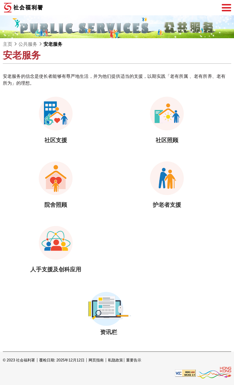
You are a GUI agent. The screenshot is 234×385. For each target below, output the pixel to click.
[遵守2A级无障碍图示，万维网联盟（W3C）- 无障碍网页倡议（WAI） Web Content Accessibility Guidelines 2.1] (185, 373)
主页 (7, 44)
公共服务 (27, 44)
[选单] (226, 8)
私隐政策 (115, 360)
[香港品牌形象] (214, 373)
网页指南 (96, 360)
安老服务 (52, 44)
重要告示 (133, 360)
